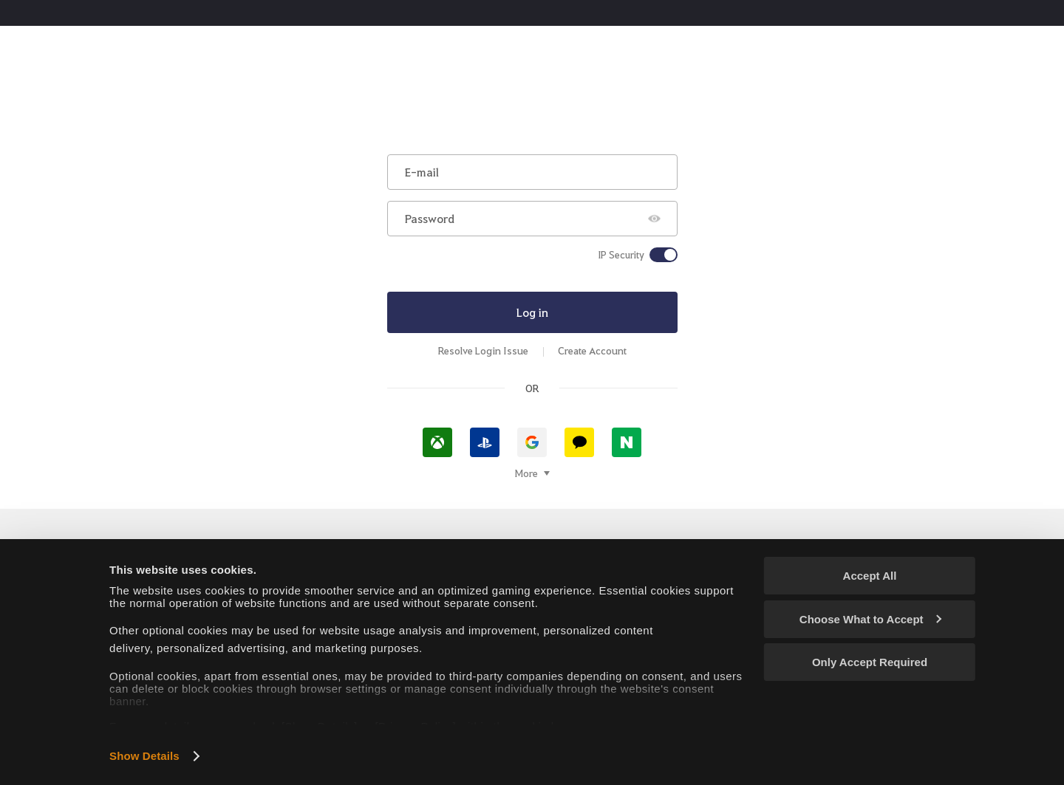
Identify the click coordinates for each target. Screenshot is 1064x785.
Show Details (144, 756)
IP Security (621, 255)
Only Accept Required (869, 662)
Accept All (870, 575)
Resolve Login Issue (483, 350)
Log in (532, 312)
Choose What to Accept (870, 619)
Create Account (592, 350)
